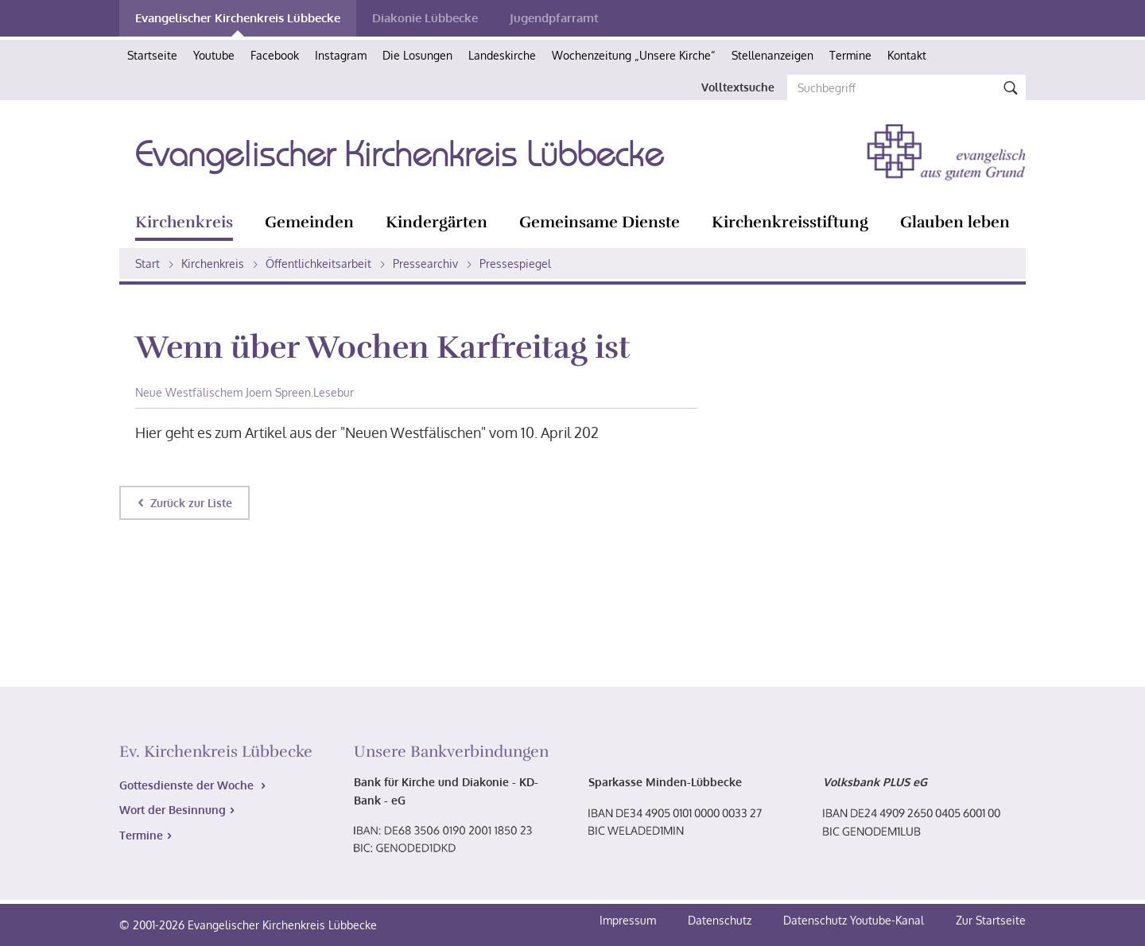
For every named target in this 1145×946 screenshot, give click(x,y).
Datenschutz (721, 920)
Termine (850, 55)
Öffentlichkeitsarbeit (318, 263)
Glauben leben (955, 222)
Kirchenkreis (184, 222)
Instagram (341, 55)
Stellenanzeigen (772, 55)
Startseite (152, 55)
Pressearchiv (425, 263)
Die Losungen (417, 55)
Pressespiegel (515, 263)
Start (147, 263)
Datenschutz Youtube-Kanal (853, 920)
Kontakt (906, 55)
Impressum (629, 920)
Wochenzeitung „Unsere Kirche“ (634, 55)
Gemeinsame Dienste (599, 222)
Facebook (274, 55)
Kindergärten (436, 222)
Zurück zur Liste (191, 503)
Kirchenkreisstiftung (790, 222)
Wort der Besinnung (172, 809)
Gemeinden (309, 222)
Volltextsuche (737, 87)
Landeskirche (502, 55)
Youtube (214, 55)
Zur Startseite (991, 920)
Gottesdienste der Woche (188, 785)
